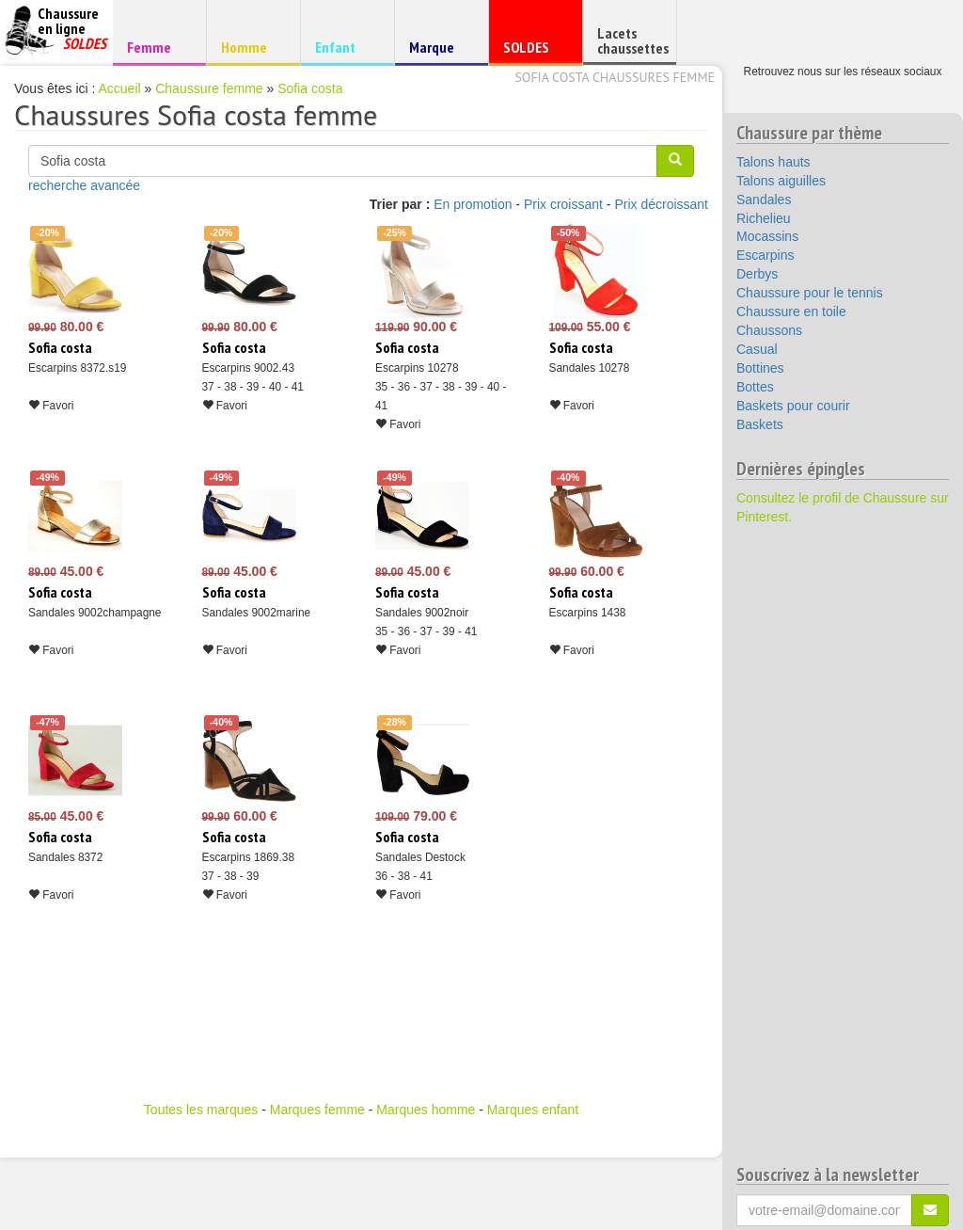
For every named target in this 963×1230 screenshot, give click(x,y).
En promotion (473, 204)
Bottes (755, 386)
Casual (757, 349)
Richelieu (763, 218)
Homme (250, 46)
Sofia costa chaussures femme (614, 77)
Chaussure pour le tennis (809, 292)
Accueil (120, 88)
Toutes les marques (201, 1109)
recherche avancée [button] (84, 185)
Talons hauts (773, 161)
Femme (156, 46)
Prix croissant (563, 204)
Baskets (759, 424)
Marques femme (317, 1109)
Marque (438, 51)
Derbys (757, 273)
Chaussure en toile (791, 311)
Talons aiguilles (781, 180)
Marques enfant (532, 1109)
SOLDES (532, 51)
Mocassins (767, 236)
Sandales (763, 199)
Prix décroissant (661, 204)
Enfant (344, 46)
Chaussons (769, 330)
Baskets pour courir (793, 405)
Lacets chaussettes (633, 40)
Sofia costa (309, 88)
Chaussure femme (208, 88)
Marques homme (425, 1109)
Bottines (760, 367)
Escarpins (765, 255)
